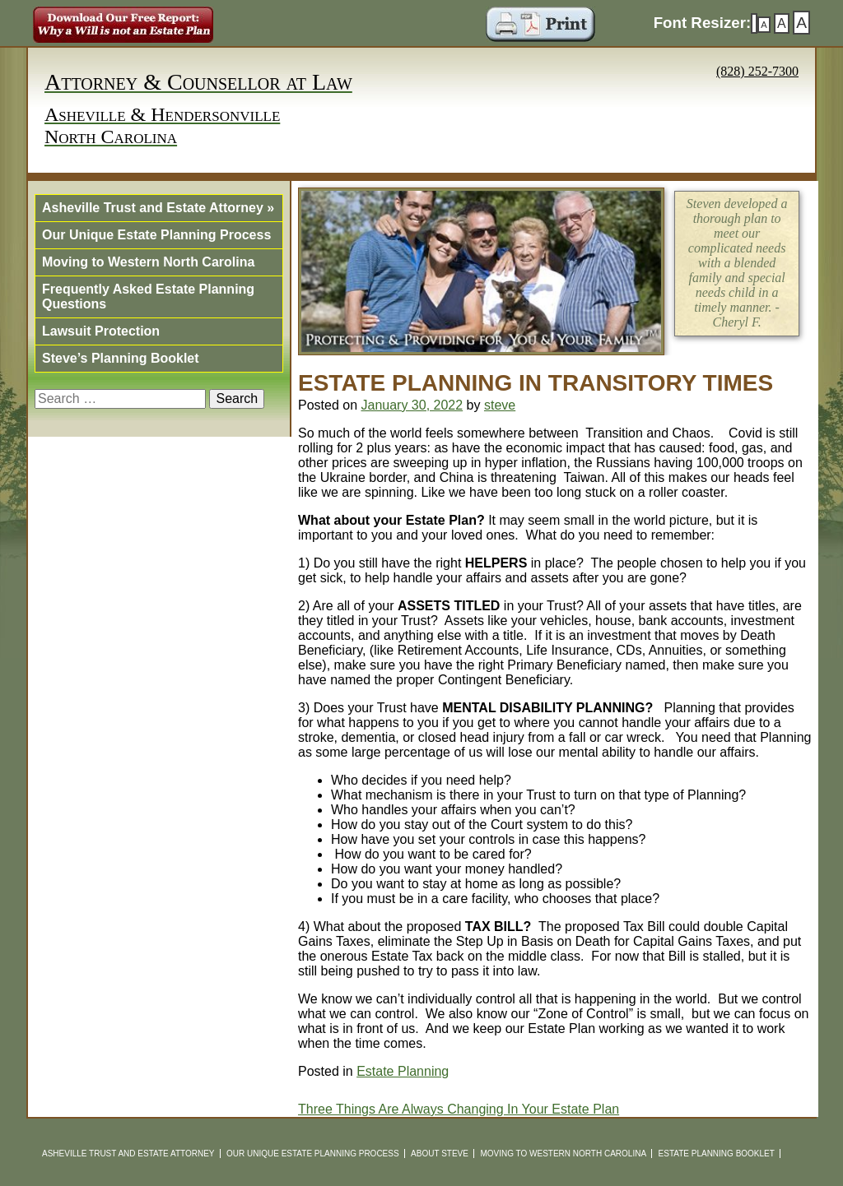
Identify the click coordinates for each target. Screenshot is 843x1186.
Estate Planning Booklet (717, 1153)
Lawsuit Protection (101, 331)
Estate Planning (402, 1071)
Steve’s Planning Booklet (120, 358)
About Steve (439, 1153)
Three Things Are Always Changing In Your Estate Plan (458, 1109)
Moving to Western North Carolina (148, 262)
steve (499, 405)
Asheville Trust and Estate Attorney (158, 208)
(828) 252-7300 (757, 71)
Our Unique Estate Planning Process (156, 235)
